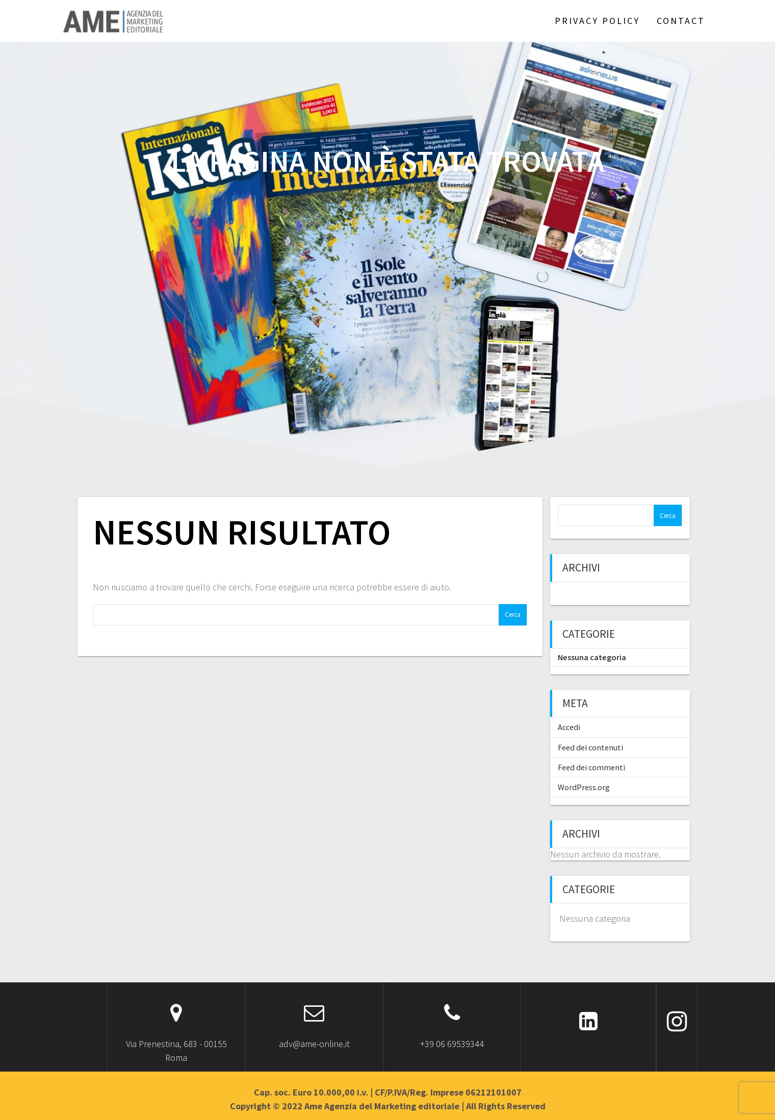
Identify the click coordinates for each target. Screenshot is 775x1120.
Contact (681, 21)
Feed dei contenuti (590, 747)
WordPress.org (584, 787)
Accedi (569, 727)
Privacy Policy (597, 21)
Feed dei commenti (591, 767)
